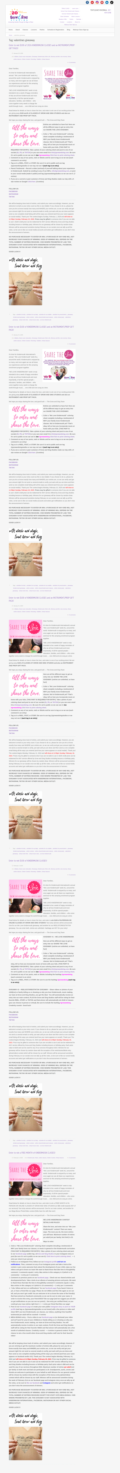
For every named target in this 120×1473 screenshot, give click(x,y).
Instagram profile (50, 1262)
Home (10, 35)
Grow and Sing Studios (20, 14)
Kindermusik (41, 56)
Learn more (75, 8)
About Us (77, 22)
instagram (47, 1383)
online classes (17, 59)
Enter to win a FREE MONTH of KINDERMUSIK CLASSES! (32, 1152)
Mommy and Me (55, 56)
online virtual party (59, 317)
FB (21, 152)
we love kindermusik (45, 319)
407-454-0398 (107, 11)
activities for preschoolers (59, 314)
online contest (30, 317)
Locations (69, 22)
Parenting (33, 59)
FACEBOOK (13, 191)
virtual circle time (23, 319)
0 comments (72, 62)
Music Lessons (75, 16)
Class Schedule (64, 16)
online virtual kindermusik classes (44, 317)
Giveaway (34, 56)
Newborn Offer (63, 19)
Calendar (78, 19)
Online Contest (26, 59)
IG (18, 152)
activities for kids (20, 314)
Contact (62, 22)
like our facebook (33, 1383)
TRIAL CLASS (65, 8)
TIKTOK (27, 152)
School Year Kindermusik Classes (70, 11)
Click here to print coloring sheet (62, 155)
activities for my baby (32, 314)
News (69, 56)
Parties (71, 19)
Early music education (25, 56)
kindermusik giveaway (19, 317)
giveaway (70, 314)
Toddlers (39, 59)
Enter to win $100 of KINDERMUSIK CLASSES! (28, 860)
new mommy (63, 56)
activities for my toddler (45, 314)
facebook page (21, 1254)
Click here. (32, 182)
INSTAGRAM (13, 194)
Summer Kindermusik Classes (70, 13)
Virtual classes (46, 59)
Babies (17, 56)
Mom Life (47, 56)
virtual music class (34, 319)
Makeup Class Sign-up (70, 24)
